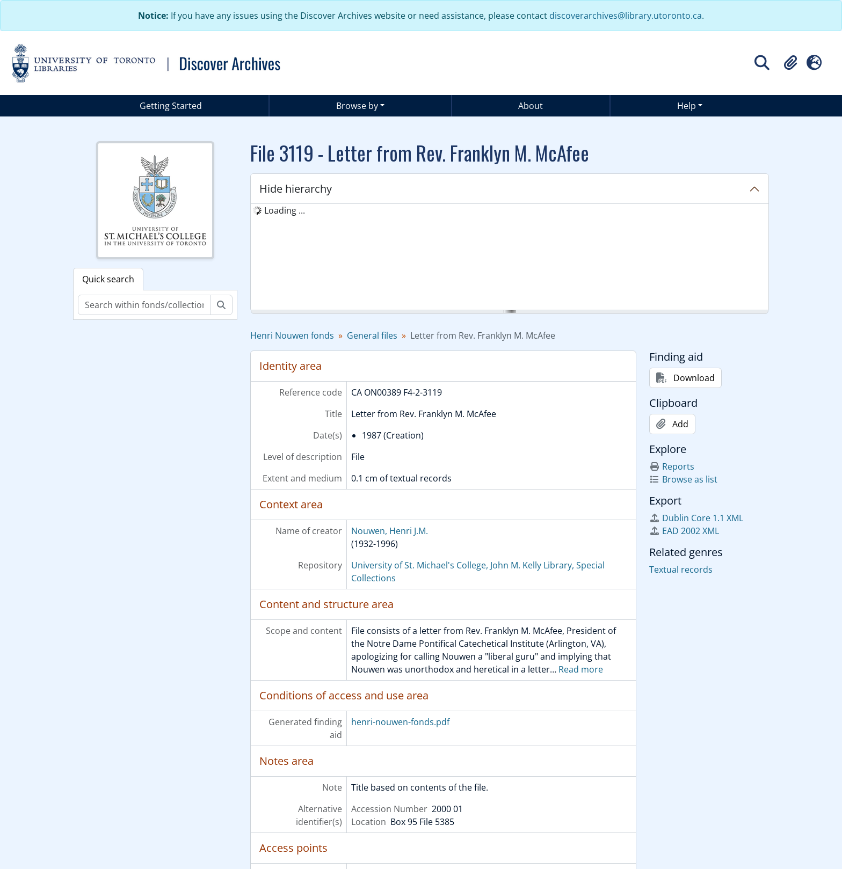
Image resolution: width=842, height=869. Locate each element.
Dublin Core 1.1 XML (696, 518)
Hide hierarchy (295, 188)
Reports (671, 466)
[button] (790, 63)
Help (686, 106)
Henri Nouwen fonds (292, 335)
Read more (580, 669)
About (530, 106)
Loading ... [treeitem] (284, 210)
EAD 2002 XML (684, 531)
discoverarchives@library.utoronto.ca (625, 15)
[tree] (509, 257)
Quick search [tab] (108, 279)
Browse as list (683, 479)
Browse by (357, 106)
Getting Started (171, 106)
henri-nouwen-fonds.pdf (400, 722)
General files (372, 335)
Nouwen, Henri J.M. (389, 531)
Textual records (681, 569)
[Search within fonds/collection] (144, 305)
